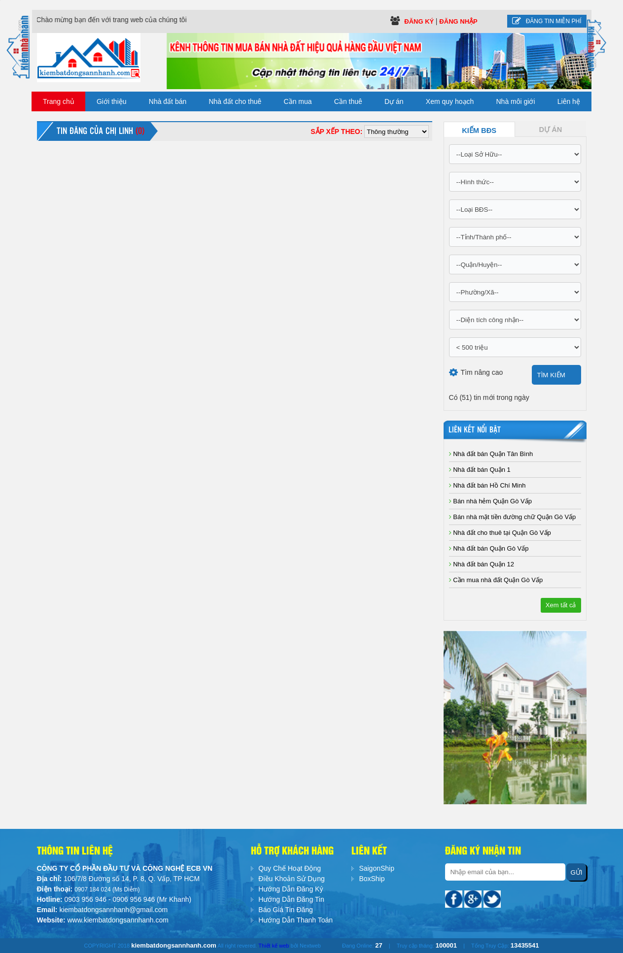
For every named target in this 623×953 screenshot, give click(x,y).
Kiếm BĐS (479, 130)
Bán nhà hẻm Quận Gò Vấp (490, 501)
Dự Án (550, 129)
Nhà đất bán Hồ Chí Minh (487, 485)
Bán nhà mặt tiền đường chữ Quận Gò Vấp (512, 517)
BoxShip (371, 879)
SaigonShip (376, 868)
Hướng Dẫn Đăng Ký (290, 889)
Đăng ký (420, 21)
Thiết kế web (273, 946)
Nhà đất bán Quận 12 (481, 564)
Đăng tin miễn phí (547, 21)
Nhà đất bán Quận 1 (480, 469)
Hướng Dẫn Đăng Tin (291, 899)
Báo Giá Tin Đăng (285, 910)
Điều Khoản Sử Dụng (291, 879)
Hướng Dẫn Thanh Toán (295, 920)
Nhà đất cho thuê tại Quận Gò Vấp (500, 532)
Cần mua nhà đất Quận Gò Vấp (496, 580)
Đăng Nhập (458, 21)
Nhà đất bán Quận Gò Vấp (489, 548)
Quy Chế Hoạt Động (289, 868)
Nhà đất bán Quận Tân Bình (491, 454)
